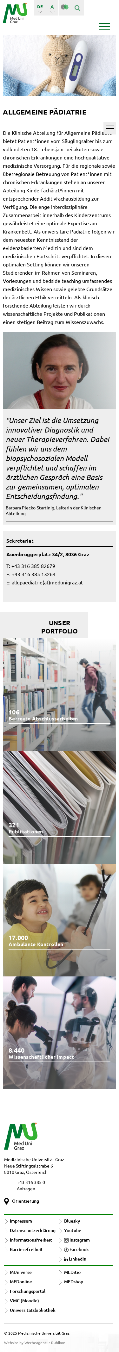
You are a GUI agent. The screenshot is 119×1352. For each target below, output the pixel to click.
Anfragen (26, 1188)
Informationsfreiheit (31, 1240)
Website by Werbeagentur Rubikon (34, 1342)
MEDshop (73, 1282)
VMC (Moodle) (24, 1301)
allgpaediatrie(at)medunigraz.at (47, 582)
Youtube (72, 1230)
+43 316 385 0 (31, 1182)
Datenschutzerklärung (33, 1230)
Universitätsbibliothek (33, 1310)
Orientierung (25, 1201)
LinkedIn (75, 1259)
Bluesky (72, 1221)
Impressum (21, 1221)
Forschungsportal (27, 1291)
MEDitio (72, 1272)
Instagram (77, 1240)
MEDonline (21, 1282)
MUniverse (21, 1272)
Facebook (76, 1249)
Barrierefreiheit (26, 1249)
